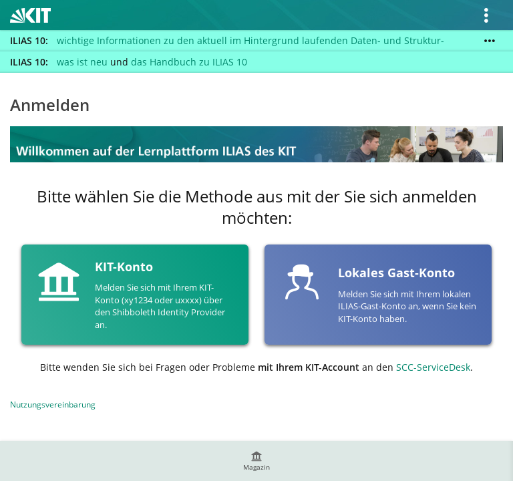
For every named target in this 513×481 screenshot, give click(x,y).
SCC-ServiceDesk (433, 367)
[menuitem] (256, 461)
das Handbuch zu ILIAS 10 (189, 61)
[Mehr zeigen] (489, 40)
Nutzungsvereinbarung (53, 404)
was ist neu (82, 61)
